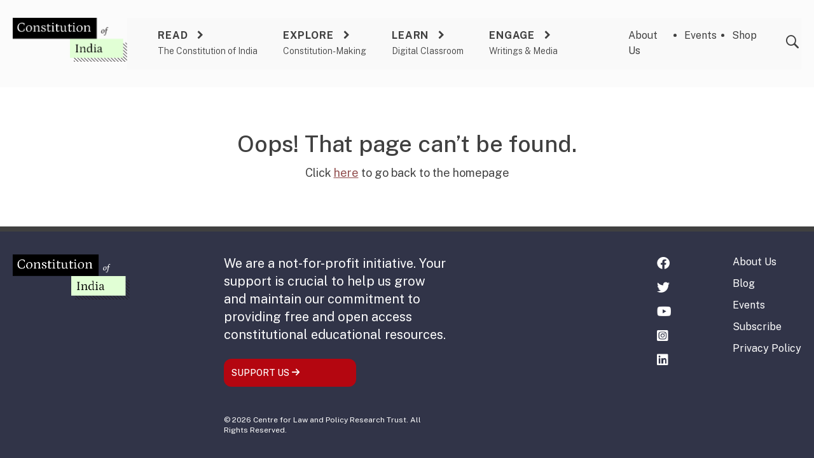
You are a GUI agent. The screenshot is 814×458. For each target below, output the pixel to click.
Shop (744, 35)
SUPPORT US (265, 373)
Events (700, 35)
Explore (308, 35)
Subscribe (757, 327)
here (346, 172)
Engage (512, 35)
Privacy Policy (767, 348)
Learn (410, 35)
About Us (754, 262)
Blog (744, 283)
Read (173, 35)
